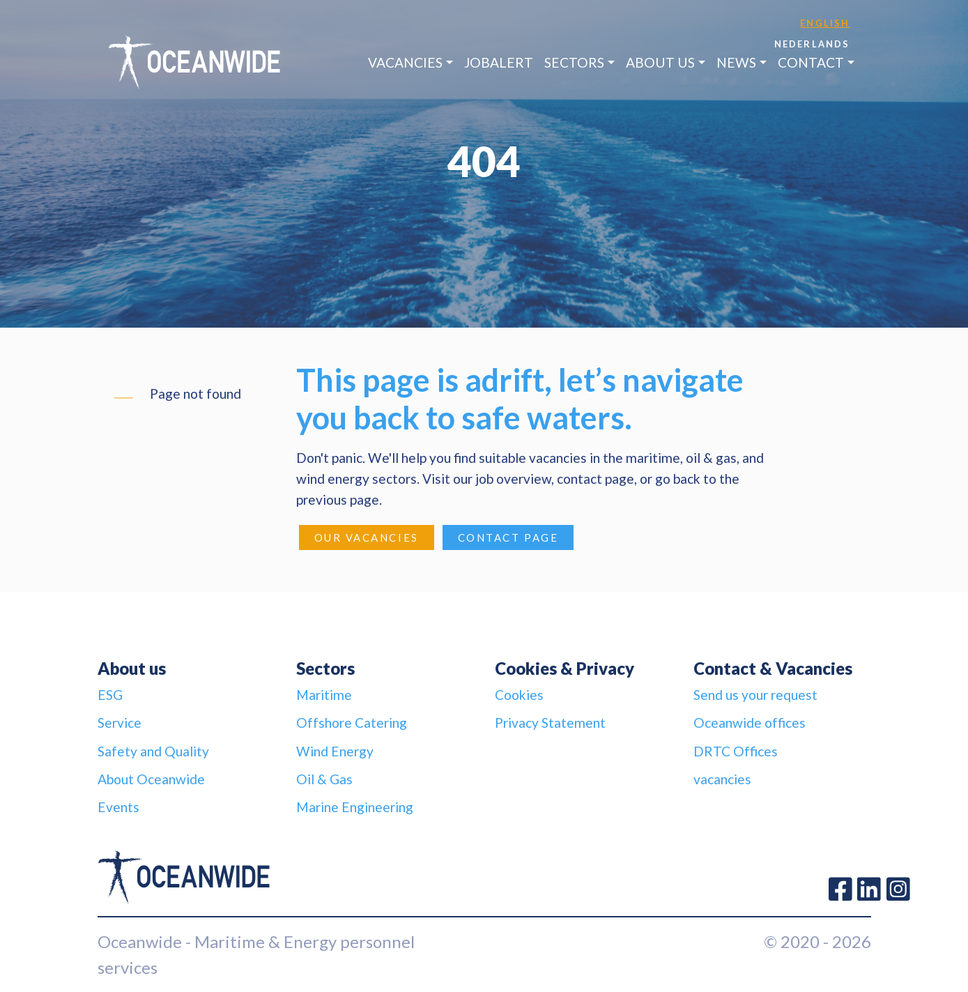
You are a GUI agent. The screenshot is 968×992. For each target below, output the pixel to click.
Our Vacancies (366, 537)
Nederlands (812, 43)
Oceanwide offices (749, 723)
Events (118, 807)
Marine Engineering (354, 807)
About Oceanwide (151, 779)
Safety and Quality (153, 751)
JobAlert (498, 62)
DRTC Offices (735, 751)
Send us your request (755, 695)
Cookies (519, 695)
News (736, 62)
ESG (110, 695)
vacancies (722, 779)
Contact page (508, 537)
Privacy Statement (550, 723)
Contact (811, 62)
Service (119, 723)
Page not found (195, 394)
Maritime (324, 695)
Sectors (574, 62)
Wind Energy (335, 751)
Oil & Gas (324, 779)
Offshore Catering (351, 723)
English (825, 23)
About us (660, 62)
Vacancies (405, 62)
